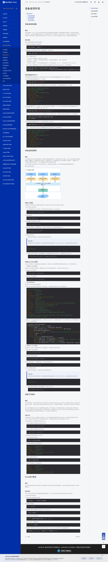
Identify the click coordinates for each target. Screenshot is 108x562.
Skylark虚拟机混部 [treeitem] (9, 78)
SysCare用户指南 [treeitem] (9, 101)
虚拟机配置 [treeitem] (9, 57)
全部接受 (84, 558)
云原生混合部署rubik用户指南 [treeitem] (10, 160)
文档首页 (26, 2)
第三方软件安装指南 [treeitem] (9, 136)
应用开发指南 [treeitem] (9, 109)
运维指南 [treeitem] (9, 37)
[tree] (10, 285)
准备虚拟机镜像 (31, 15)
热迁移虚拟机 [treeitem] (9, 62)
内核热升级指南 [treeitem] (9, 105)
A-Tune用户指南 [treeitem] (9, 93)
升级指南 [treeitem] (9, 29)
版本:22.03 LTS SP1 (33, 2)
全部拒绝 (91, 558)
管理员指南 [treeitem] (9, 33)
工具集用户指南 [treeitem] (9, 148)
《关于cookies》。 (55, 559)
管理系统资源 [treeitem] (9, 65)
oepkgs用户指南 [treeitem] (9, 140)
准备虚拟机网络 (31, 17)
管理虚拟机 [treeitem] (9, 60)
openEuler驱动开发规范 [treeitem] (9, 113)
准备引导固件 (31, 18)
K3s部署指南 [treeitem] (9, 132)
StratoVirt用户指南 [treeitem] (9, 85)
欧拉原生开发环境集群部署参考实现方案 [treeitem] (10, 128)
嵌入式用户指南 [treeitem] (9, 97)
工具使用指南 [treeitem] (9, 76)
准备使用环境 (47, 2)
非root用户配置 (31, 20)
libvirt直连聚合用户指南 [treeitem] (9, 183)
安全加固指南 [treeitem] (9, 41)
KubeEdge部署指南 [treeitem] (9, 124)
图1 (30, 160)
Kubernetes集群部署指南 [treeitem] (9, 121)
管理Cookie (99, 558)
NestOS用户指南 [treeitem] (9, 172)
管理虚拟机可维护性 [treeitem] (9, 70)
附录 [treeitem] (9, 81)
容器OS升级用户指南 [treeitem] (9, 156)
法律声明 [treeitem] (9, 14)
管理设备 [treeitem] (9, 68)
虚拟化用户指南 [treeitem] (9, 45)
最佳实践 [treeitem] (9, 73)
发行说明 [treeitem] (9, 17)
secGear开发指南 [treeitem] (9, 117)
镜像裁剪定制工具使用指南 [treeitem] (9, 164)
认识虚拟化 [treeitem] (9, 49)
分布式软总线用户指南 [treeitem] (9, 179)
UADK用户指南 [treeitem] (9, 176)
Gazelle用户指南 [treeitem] (9, 168)
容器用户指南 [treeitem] (9, 89)
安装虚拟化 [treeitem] (9, 52)
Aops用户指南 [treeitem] (9, 152)
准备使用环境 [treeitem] (9, 55)
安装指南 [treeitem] (9, 25)
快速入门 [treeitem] (9, 21)
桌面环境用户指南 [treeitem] (9, 144)
